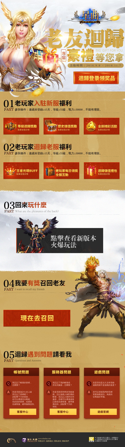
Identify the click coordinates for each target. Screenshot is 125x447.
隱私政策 (58, 441)
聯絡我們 (65, 441)
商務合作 (41, 441)
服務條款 (49, 441)
